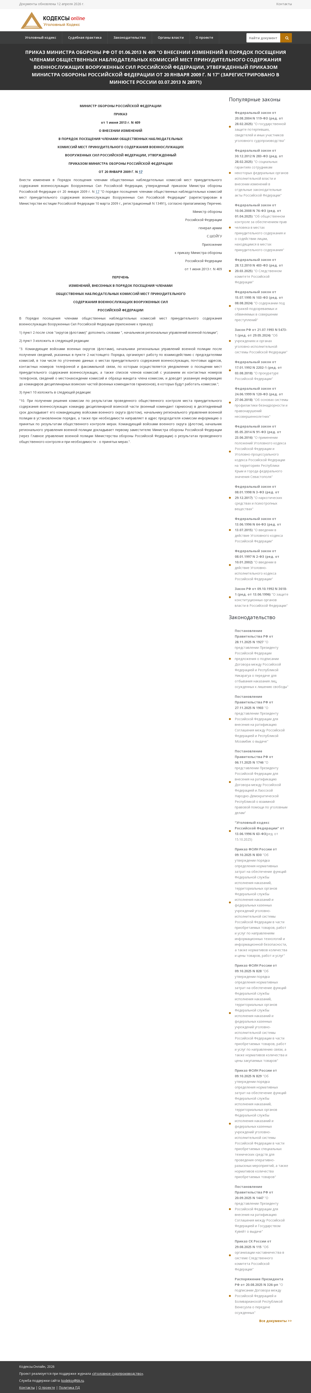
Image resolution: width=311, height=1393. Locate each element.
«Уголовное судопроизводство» (117, 1373)
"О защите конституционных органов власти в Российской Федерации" (261, 597)
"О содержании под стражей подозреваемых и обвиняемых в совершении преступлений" (260, 306)
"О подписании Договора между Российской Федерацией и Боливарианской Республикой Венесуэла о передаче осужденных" (259, 1296)
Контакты (284, 4)
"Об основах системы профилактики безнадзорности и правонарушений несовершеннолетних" (261, 402)
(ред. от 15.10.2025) (259, 831)
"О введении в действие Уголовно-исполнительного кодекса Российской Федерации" (257, 565)
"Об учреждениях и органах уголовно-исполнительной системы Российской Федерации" (261, 340)
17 (140, 171)
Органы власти (171, 37)
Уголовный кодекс (40, 37)
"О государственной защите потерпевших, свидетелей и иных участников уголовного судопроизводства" (260, 126)
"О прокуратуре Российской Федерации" (258, 370)
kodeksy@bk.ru (72, 1380)
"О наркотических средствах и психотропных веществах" (258, 497)
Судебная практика (85, 37)
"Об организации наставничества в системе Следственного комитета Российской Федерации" (259, 1255)
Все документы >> (275, 1321)
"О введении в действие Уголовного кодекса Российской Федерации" (259, 529)
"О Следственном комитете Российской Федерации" (259, 270)
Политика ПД (69, 1387)
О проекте (204, 37)
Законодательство (130, 37)
